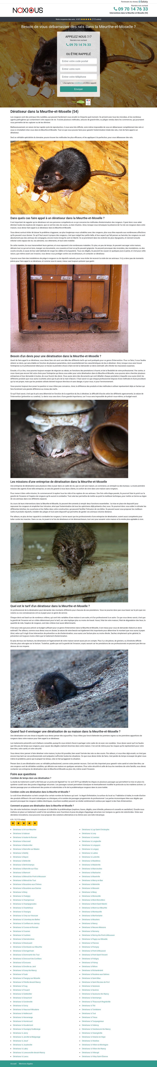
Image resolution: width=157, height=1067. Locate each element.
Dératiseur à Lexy (89, 833)
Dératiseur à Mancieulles (92, 869)
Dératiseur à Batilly (20, 853)
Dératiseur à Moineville (91, 896)
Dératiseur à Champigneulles (24, 904)
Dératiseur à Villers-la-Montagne (95, 1045)
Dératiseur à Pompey (90, 947)
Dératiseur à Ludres (90, 853)
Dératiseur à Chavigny (22, 912)
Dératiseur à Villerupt (90, 1052)
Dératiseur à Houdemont (23, 1025)
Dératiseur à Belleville (22, 861)
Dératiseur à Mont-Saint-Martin (94, 904)
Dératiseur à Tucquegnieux (93, 1021)
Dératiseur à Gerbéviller (22, 994)
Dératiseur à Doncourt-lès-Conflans (27, 959)
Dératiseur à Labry (20, 1049)
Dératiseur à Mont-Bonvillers (93, 900)
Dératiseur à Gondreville (22, 1002)
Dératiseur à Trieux (89, 1017)
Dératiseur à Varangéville (92, 1033)
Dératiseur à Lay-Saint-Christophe (95, 829)
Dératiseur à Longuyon (91, 845)
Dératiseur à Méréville (91, 884)
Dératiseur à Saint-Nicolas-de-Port (96, 982)
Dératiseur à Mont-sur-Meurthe (94, 908)
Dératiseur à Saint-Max (91, 978)
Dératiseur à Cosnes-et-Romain (25, 927)
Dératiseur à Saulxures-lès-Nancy (95, 994)
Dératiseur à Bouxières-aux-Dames (27, 888)
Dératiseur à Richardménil (92, 970)
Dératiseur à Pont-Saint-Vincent (95, 955)
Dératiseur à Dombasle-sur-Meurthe (27, 947)
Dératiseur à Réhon (90, 966)
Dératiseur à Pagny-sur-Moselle (94, 939)
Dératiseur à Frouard (21, 990)
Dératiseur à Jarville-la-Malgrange (26, 1037)
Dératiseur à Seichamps (91, 998)
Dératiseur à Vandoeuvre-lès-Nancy (96, 1029)
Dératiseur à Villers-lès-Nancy (94, 1049)
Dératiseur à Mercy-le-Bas (92, 880)
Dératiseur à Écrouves (22, 962)
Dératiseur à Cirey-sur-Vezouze (25, 916)
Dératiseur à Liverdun (90, 837)
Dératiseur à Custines (21, 935)
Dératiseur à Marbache (91, 872)
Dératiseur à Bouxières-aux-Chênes (27, 884)
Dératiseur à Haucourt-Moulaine (26, 1009)
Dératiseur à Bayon (20, 857)
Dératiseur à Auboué (21, 833)
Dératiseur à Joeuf (20, 1041)
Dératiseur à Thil (88, 1006)
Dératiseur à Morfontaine (92, 916)
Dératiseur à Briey (20, 892)
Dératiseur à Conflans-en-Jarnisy (26, 923)
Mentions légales (26, 1064)
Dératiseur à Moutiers (91, 919)
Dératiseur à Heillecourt (22, 1013)
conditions (78, 83)
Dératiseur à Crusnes (21, 931)
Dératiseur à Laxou (20, 1056)
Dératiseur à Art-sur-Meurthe (24, 829)
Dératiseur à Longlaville (91, 841)
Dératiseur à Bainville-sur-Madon (26, 849)
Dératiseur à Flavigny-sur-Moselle (26, 978)
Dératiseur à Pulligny (90, 959)
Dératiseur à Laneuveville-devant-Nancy (29, 1052)
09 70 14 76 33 (131, 9)
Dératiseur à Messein (90, 888)
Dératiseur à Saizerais (91, 986)
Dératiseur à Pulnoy (90, 962)
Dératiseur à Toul (89, 1013)
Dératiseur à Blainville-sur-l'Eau (25, 869)
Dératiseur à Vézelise (90, 1041)
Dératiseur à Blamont (21, 872)
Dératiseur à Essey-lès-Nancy (25, 970)
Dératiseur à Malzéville (91, 865)
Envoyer (78, 89)
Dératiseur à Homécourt (23, 1021)
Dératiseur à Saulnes (90, 990)
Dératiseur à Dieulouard (22, 943)
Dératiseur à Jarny (20, 1033)
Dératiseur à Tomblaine (91, 1009)
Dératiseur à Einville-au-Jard (24, 966)
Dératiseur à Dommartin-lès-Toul (26, 955)
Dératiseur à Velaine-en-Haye (93, 1037)
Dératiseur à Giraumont (22, 998)
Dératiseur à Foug (20, 986)
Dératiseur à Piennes (90, 943)
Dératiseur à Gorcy (20, 1006)
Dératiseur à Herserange (23, 1017)
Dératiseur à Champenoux (23, 900)
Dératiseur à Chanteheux (23, 908)
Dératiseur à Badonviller (22, 845)
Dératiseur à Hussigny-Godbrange (26, 1029)
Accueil (13, 1064)
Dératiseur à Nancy (90, 923)
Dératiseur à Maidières (91, 861)
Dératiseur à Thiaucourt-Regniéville (96, 1002)
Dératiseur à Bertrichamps (23, 865)
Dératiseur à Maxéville (91, 876)
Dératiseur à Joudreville (22, 1045)
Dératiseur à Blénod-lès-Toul (24, 880)
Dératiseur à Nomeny (90, 931)
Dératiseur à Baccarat (22, 841)
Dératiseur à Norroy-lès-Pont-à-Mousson (98, 935)
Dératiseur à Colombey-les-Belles (26, 919)
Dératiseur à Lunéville (90, 857)
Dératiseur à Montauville (92, 912)
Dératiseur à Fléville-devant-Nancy (27, 982)
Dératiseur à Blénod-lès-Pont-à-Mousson (29, 876)
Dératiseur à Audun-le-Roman (25, 837)
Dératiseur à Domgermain (23, 951)
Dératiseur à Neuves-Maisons (94, 927)
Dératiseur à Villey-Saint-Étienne (95, 1056)
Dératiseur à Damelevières (23, 939)
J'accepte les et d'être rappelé (79, 83)
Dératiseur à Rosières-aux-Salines (95, 974)
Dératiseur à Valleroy (90, 1025)
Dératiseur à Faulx (20, 974)
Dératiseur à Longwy (90, 849)
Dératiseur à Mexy (89, 892)
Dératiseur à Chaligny (21, 896)
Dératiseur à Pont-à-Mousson (94, 951)
